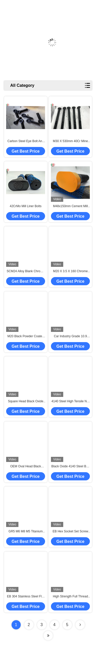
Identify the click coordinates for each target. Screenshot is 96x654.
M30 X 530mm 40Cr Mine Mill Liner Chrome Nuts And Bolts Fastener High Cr (70, 141)
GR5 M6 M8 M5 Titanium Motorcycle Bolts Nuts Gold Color (25, 532)
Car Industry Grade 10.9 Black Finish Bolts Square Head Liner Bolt (70, 336)
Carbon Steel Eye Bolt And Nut (25, 141)
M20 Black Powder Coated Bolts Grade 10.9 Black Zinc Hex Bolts (26, 336)
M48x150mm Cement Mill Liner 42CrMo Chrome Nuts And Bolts (70, 206)
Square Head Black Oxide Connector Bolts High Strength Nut (25, 401)
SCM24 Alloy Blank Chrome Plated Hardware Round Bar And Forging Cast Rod (25, 271)
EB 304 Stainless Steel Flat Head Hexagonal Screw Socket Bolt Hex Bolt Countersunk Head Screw (25, 597)
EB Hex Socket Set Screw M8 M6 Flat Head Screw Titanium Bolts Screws (70, 532)
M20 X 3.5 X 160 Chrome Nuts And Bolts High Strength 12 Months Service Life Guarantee (70, 271)
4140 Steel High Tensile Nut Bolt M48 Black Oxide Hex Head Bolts (70, 401)
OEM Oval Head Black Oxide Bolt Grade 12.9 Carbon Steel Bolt (25, 467)
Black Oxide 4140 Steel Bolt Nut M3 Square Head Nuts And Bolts (70, 467)
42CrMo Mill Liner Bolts (25, 206)
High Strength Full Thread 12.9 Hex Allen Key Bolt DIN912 (70, 597)
